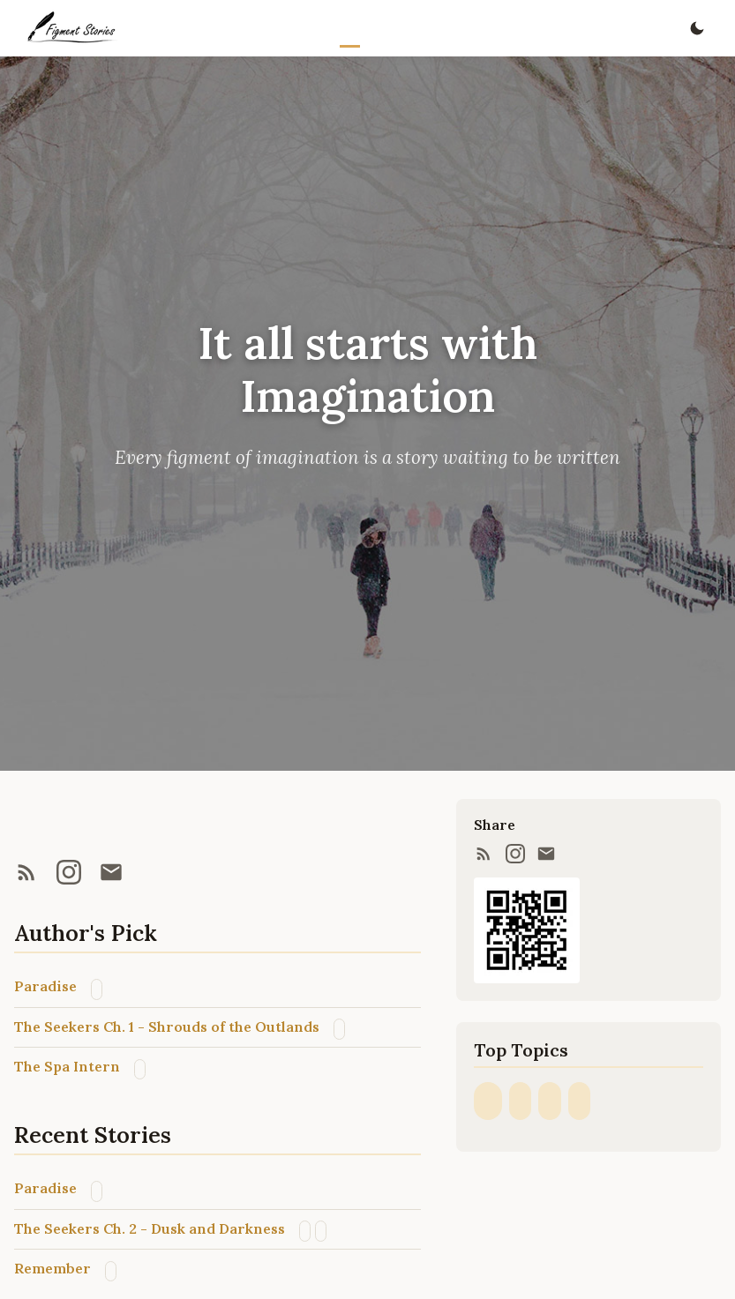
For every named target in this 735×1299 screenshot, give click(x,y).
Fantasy (96, 989)
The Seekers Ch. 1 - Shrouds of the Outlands (166, 1026)
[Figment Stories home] (71, 28)
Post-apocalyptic (339, 1029)
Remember (52, 1268)
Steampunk (579, 1101)
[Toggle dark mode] (696, 28)
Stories (374, 28)
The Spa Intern (67, 1066)
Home (350, 28)
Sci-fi (305, 1231)
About (444, 28)
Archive (421, 28)
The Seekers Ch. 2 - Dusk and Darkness (149, 1228)
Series (397, 28)
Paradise (45, 986)
